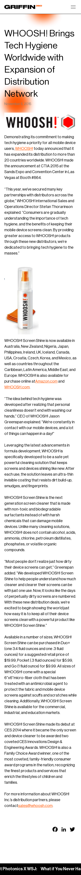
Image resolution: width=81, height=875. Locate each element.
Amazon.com (46, 381)
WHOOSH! (24, 148)
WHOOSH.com (17, 387)
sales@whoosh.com (35, 806)
